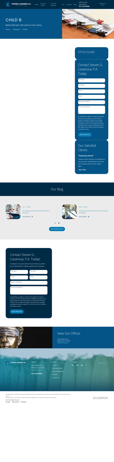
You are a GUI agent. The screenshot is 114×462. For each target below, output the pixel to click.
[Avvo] (77, 427)
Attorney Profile (57, 430)
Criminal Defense (58, 433)
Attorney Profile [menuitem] (43, 4)
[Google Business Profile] (82, 427)
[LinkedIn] (73, 427)
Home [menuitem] (36, 4)
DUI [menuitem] (63, 4)
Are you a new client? (84, 101)
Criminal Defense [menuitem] (53, 4)
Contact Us (102, 4)
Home (54, 427)
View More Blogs (57, 229)
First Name (81, 79)
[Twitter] (86, 427)
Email (80, 96)
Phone (80, 90)
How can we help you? (84, 107)
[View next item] (59, 223)
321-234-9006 (84, 6)
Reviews (55, 436)
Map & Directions (62, 404)
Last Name (81, 85)
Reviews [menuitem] (69, 4)
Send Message (85, 135)
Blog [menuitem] (75, 4)
